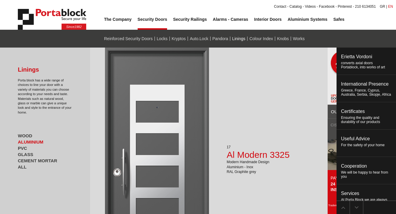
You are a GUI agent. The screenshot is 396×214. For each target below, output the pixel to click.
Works (298, 38)
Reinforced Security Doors (128, 38)
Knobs (283, 38)
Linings (238, 38)
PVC (22, 148)
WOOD (25, 135)
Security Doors (152, 19)
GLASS (25, 154)
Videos (310, 6)
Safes (338, 19)
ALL (22, 166)
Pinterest (345, 6)
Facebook (327, 6)
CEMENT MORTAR (37, 160)
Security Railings (190, 19)
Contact (280, 6)
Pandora (220, 38)
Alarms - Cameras (230, 19)
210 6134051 (365, 6)
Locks (162, 38)
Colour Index (261, 38)
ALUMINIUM (30, 141)
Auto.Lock (199, 38)
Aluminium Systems (307, 19)
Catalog (296, 6)
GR (382, 6)
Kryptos (179, 38)
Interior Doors (268, 19)
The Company (118, 19)
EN (390, 6)
